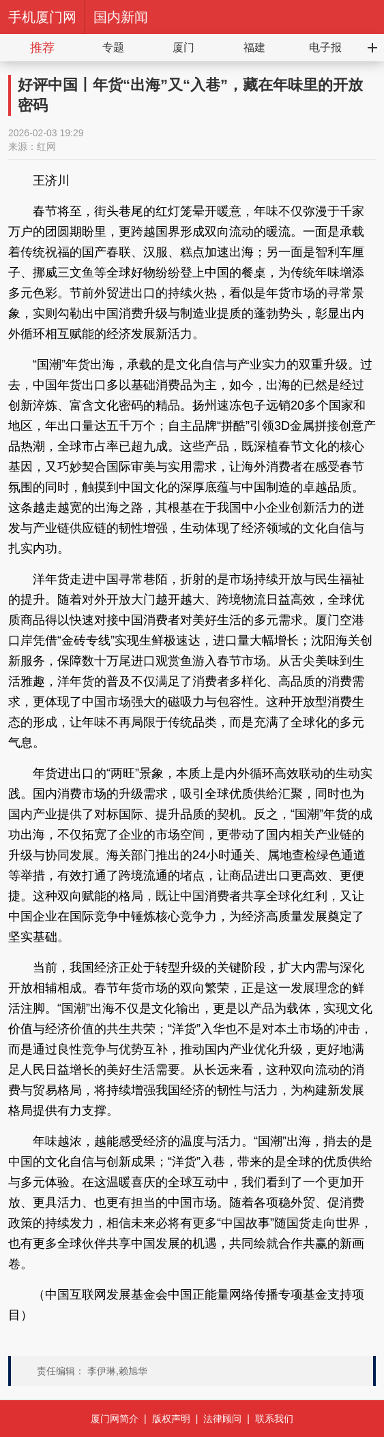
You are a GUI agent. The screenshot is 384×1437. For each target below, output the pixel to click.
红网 (46, 146)
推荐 (42, 48)
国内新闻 (120, 17)
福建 (254, 47)
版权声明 (171, 1418)
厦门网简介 (114, 1418)
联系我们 (274, 1418)
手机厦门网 (42, 17)
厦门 (183, 47)
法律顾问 (222, 1418)
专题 (113, 47)
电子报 (325, 47)
